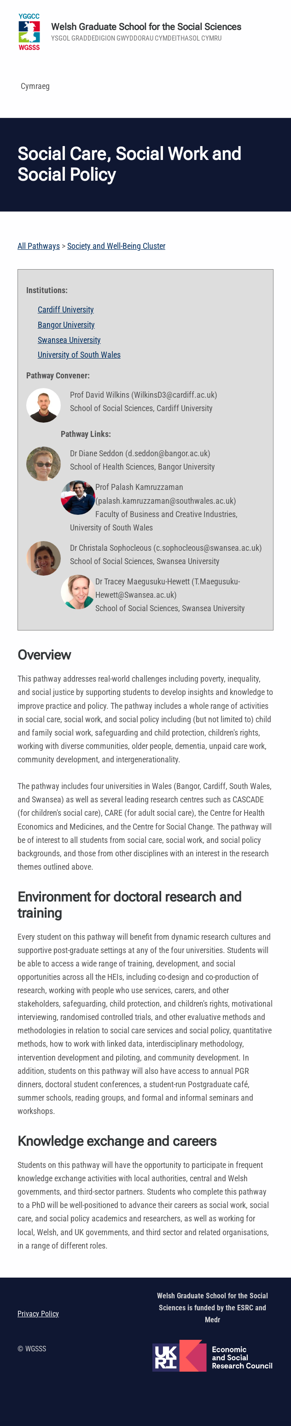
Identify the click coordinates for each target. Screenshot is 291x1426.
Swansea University (69, 340)
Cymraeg (35, 86)
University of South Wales (79, 354)
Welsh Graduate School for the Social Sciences (146, 27)
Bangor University (66, 325)
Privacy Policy (38, 1313)
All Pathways (38, 246)
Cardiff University (66, 309)
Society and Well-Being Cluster (116, 246)
